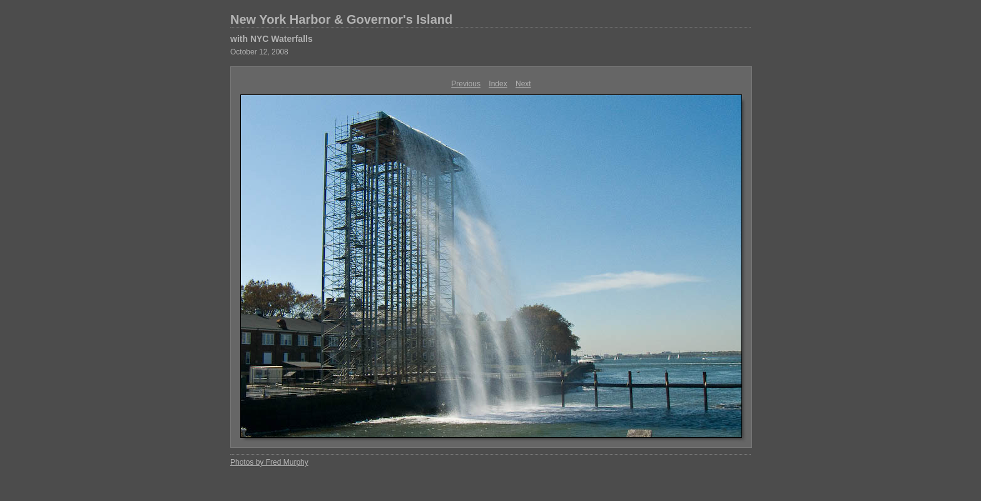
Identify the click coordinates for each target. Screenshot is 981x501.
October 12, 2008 (259, 52)
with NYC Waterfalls (271, 39)
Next (523, 83)
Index (498, 83)
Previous (465, 83)
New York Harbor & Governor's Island (341, 19)
